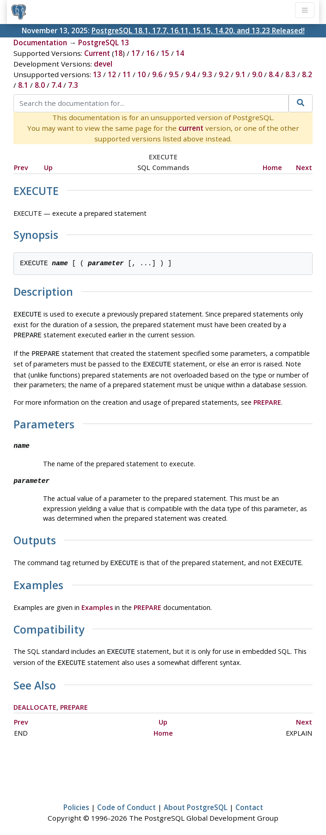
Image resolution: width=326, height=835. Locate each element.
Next (304, 167)
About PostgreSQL (196, 800)
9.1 (240, 74)
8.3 (290, 74)
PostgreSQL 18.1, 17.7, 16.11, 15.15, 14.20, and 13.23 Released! (198, 30)
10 (141, 74)
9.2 (224, 74)
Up (48, 167)
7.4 (56, 85)
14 (180, 53)
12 (112, 74)
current (190, 128)
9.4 (190, 74)
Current (97, 53)
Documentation (40, 42)
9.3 (207, 74)
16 (150, 53)
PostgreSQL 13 (103, 42)
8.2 (307, 74)
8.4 (274, 74)
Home (272, 167)
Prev (21, 167)
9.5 (174, 74)
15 (165, 53)
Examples (97, 602)
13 (97, 74)
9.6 (157, 74)
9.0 (257, 74)
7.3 (73, 85)
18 (118, 53)
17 (135, 53)
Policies (76, 800)
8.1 (23, 85)
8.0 (40, 85)
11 (127, 74)
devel (103, 63)
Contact (249, 800)
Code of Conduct (126, 800)
